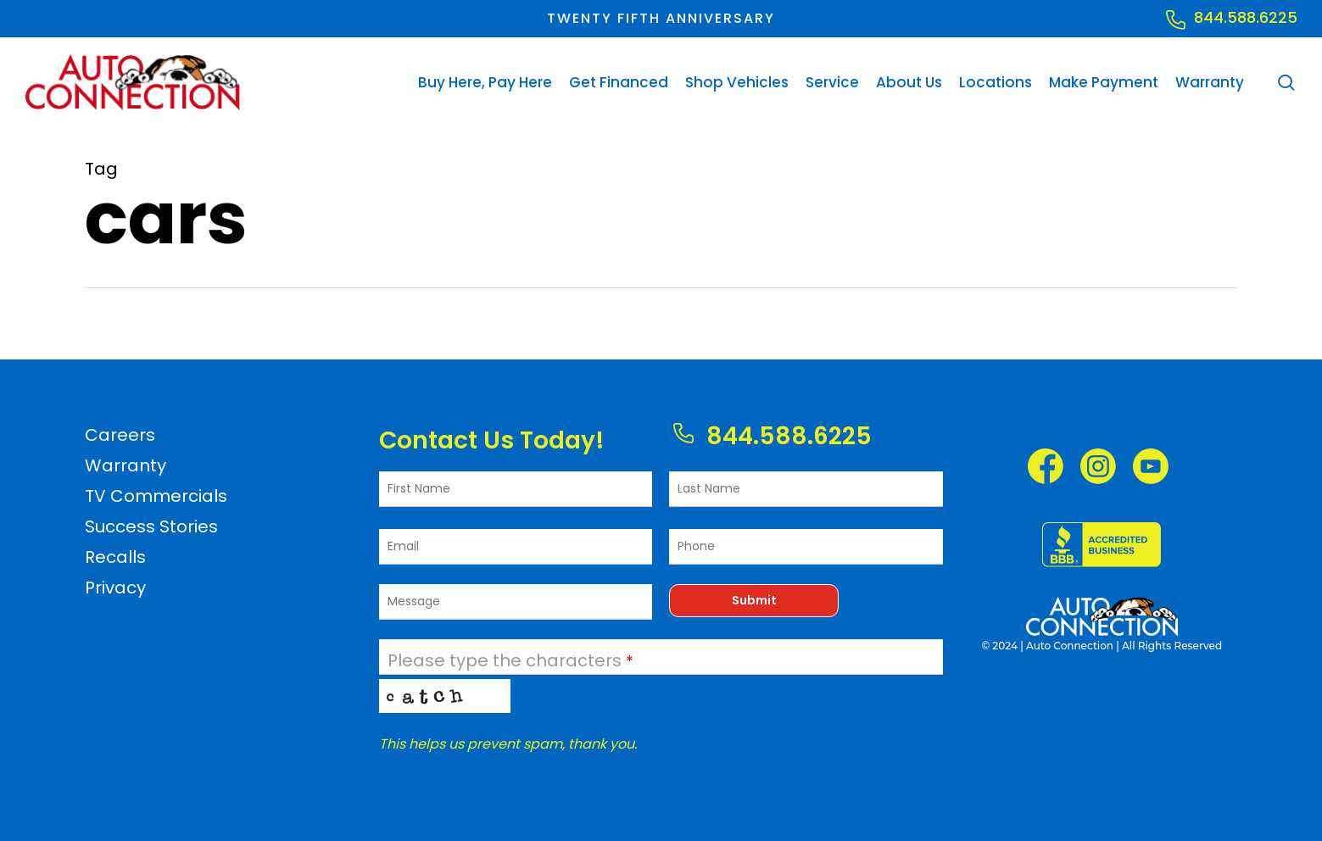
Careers (120, 435)
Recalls (115, 557)
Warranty (125, 465)
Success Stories (151, 526)
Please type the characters (510, 660)
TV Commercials (156, 496)
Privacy (115, 587)
